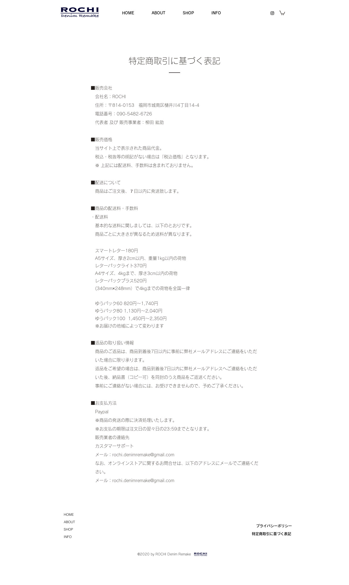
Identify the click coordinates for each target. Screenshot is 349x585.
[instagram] (272, 13)
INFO (68, 537)
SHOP (68, 529)
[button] (282, 12)
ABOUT (69, 522)
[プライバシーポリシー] (274, 526)
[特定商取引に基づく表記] (271, 534)
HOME (69, 514)
